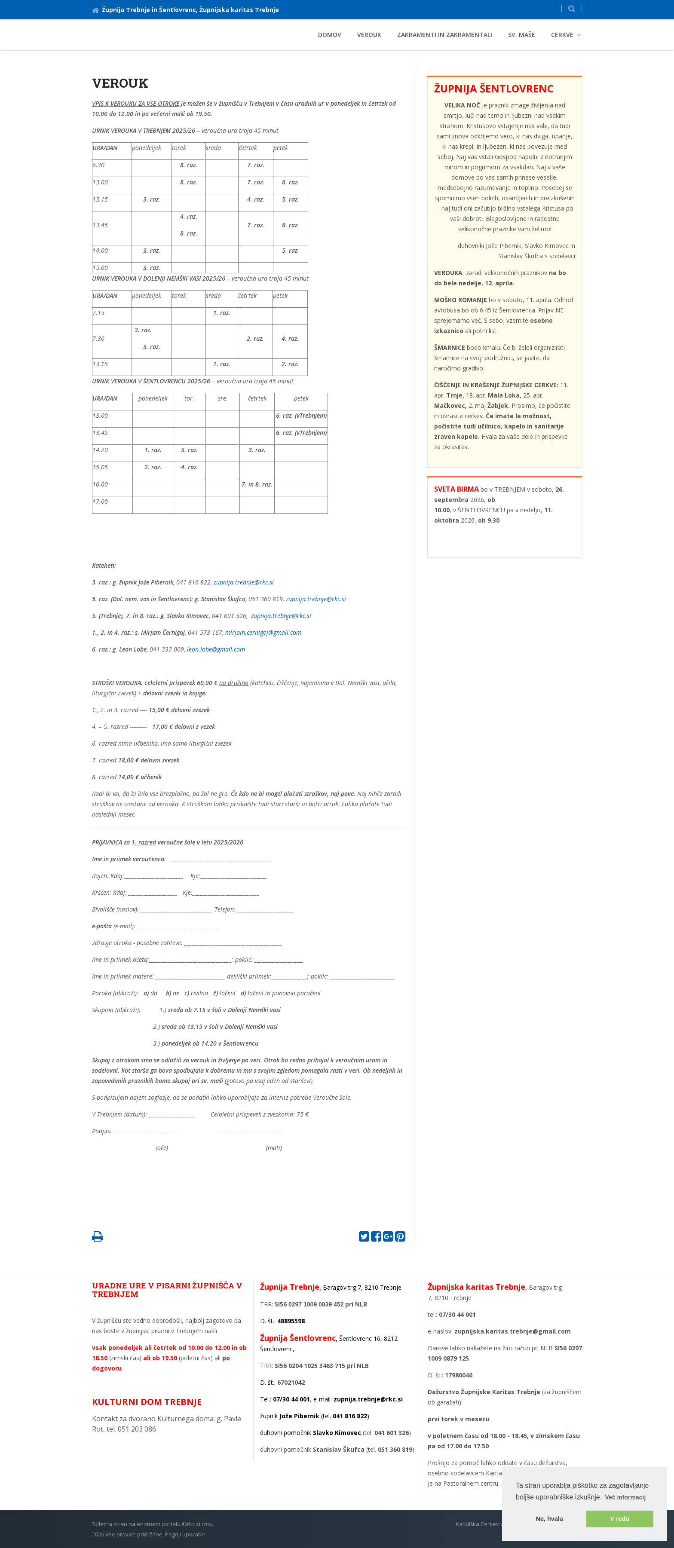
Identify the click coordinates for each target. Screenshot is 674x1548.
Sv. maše (521, 35)
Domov (329, 35)
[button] (571, 8)
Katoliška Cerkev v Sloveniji (491, 1523)
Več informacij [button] (625, 1497)
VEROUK (369, 35)
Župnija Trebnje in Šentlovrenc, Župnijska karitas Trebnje (185, 10)
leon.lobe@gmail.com (216, 649)
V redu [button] (619, 1518)
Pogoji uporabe (185, 1534)
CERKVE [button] (562, 35)
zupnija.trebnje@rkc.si (244, 582)
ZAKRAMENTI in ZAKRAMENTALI (444, 35)
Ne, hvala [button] (549, 1518)
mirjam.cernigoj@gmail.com (263, 632)
